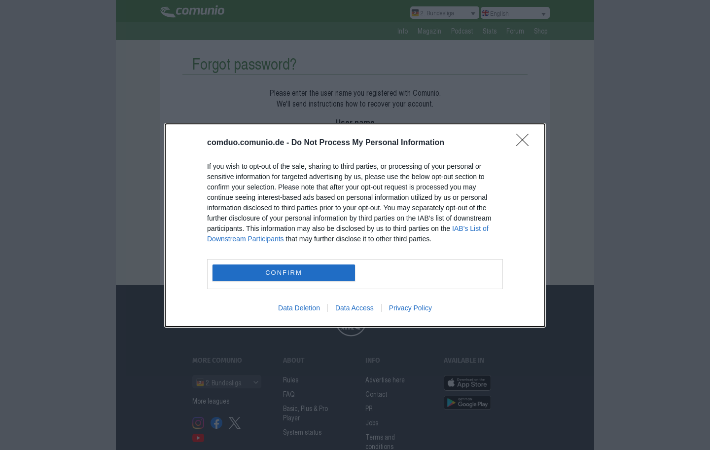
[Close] (525, 143)
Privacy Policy (410, 308)
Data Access (354, 308)
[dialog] (355, 225)
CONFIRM (283, 272)
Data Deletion (299, 308)
